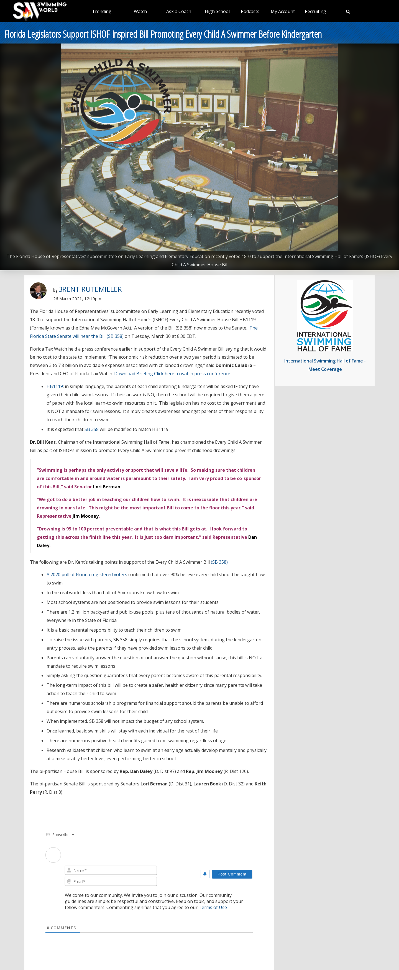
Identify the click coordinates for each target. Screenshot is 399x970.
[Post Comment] (232, 874)
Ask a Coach (178, 11)
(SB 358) (219, 562)
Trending (101, 11)
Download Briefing (133, 374)
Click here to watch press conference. (192, 374)
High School (217, 11)
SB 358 (92, 429)
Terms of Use (213, 907)
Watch (140, 11)
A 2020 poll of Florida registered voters (87, 574)
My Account (283, 11)
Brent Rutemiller (90, 289)
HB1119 (55, 386)
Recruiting (315, 11)
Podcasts (250, 11)
